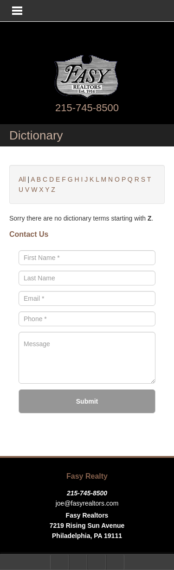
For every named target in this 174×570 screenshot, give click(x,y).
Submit (87, 401)
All (22, 179)
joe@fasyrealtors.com (87, 503)
